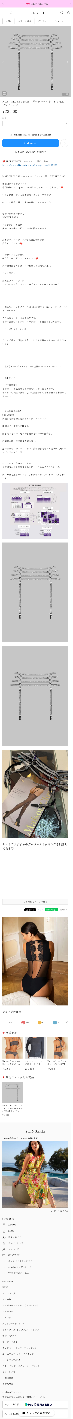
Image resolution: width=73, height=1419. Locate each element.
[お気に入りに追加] (64, 143)
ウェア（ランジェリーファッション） (21, 1347)
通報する (63, 909)
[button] (4, 13)
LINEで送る (51, 909)
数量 (4, 118)
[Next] (67, 62)
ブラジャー (43, 21)
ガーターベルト (10, 1341)
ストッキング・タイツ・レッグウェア (21, 1366)
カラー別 (6, 1299)
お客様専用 (7, 1378)
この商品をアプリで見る (35, 901)
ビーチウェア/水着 (11, 1359)
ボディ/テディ (9, 1335)
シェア (41, 909)
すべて (10, 1022)
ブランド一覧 (9, 1293)
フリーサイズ (8, 1372)
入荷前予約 (7, 1384)
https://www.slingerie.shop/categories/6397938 (30, 165)
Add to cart (30, 143)
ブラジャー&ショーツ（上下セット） (20, 1305)
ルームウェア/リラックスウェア (18, 1353)
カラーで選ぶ (24, 21)
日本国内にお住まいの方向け (30, 151)
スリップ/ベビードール (13, 1323)
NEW (8, 21)
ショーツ (59, 21)
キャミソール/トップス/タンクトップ (20, 1329)
